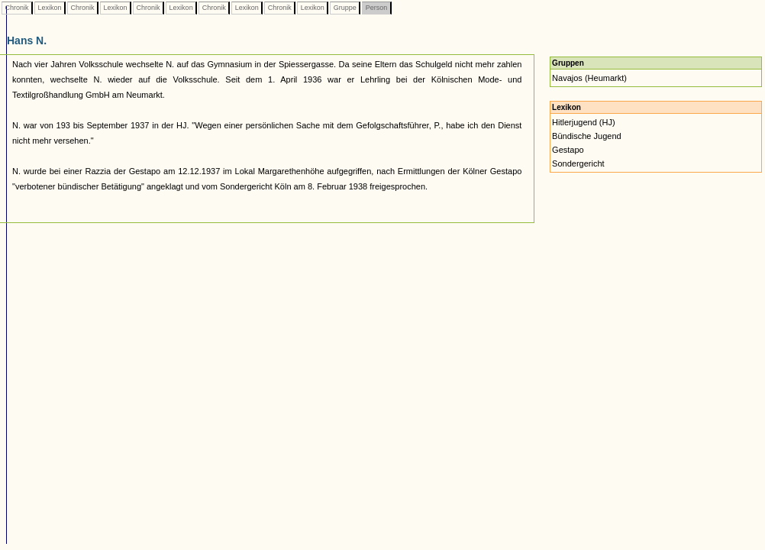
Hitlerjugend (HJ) (583, 122)
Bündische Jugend (586, 136)
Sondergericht (578, 163)
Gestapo (568, 149)
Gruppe (344, 7)
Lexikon (49, 7)
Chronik (17, 7)
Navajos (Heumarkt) (589, 77)
